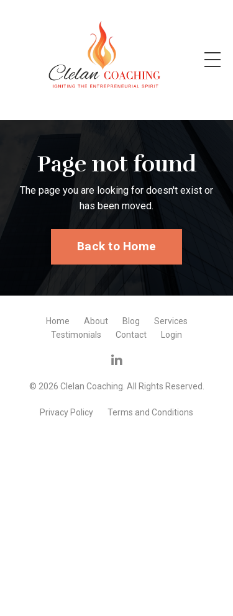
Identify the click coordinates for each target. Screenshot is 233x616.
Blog (131, 321)
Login (171, 335)
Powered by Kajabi (117, 432)
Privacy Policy (66, 412)
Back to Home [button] (116, 246)
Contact (131, 335)
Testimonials (76, 335)
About (96, 321)
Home (58, 321)
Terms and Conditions (150, 412)
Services (171, 321)
